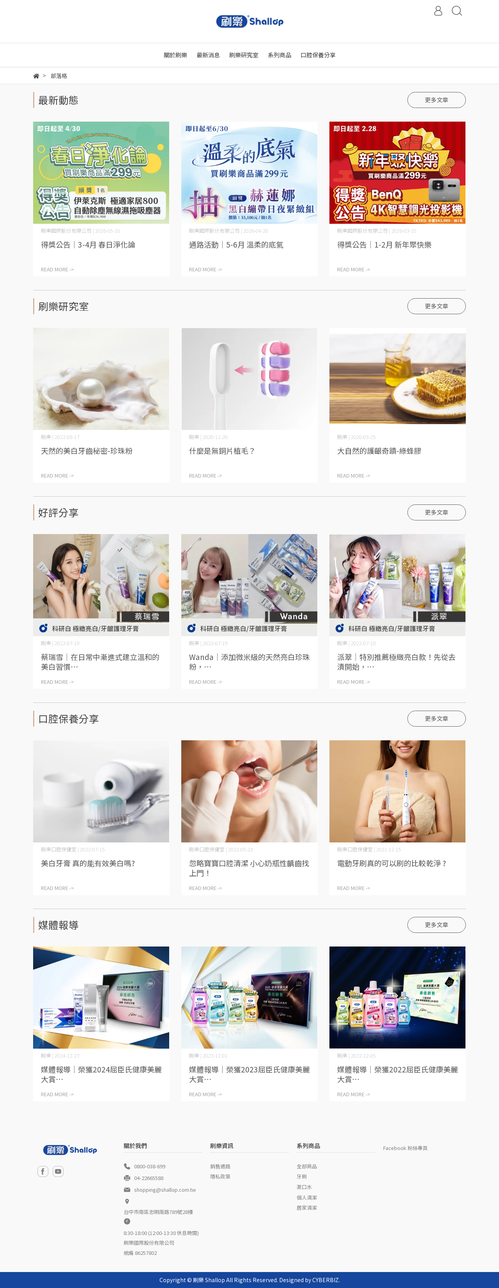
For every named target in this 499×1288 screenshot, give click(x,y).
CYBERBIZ (325, 1280)
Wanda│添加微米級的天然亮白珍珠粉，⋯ (249, 661)
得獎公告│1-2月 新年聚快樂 (384, 244)
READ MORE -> (57, 269)
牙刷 (302, 1176)
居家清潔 (307, 1207)
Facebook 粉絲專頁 (405, 1148)
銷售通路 (220, 1166)
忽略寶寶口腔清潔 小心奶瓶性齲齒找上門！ (249, 868)
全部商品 (307, 1166)
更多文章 (436, 100)
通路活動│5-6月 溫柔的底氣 (236, 244)
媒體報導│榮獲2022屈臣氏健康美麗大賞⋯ (397, 1074)
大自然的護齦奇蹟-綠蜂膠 (379, 450)
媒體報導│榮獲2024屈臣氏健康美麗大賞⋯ (101, 1074)
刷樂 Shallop (209, 1280)
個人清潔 (307, 1197)
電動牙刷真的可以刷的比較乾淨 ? (391, 863)
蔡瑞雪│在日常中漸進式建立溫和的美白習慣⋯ (100, 661)
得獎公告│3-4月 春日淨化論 (88, 244)
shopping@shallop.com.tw (165, 1189)
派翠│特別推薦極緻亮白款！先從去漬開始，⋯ (396, 661)
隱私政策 (220, 1176)
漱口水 (304, 1187)
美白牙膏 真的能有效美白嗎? (88, 863)
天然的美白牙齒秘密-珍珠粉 (87, 450)
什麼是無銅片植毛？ (222, 450)
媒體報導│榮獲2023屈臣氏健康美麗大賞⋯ (249, 1074)
